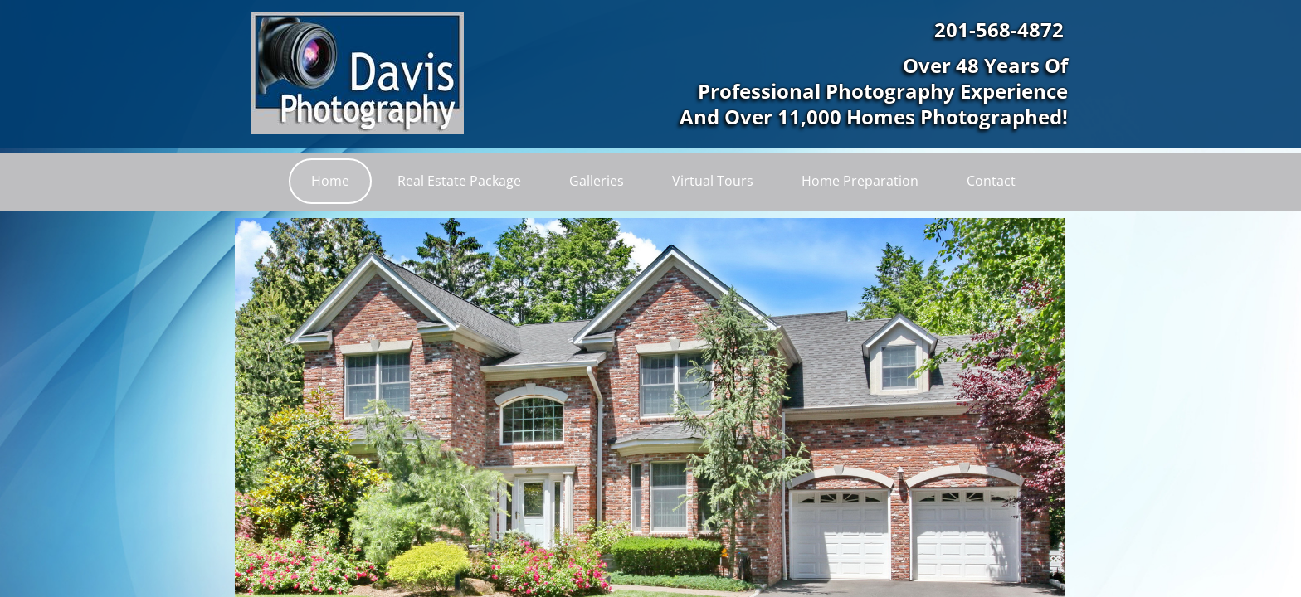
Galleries (596, 181)
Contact (991, 181)
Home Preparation (860, 181)
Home (330, 181)
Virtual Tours (712, 181)
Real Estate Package (459, 181)
